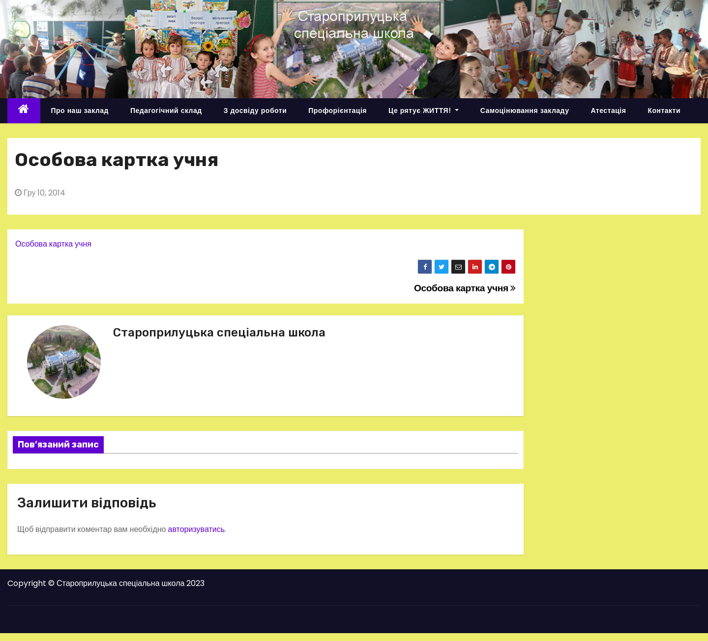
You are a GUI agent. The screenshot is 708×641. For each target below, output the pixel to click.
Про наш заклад (80, 110)
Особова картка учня (53, 244)
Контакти (664, 110)
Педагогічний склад (166, 110)
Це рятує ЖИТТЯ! (423, 110)
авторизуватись (196, 529)
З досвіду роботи (255, 110)
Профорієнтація (337, 110)
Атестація (608, 110)
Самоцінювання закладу (524, 110)
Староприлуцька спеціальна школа (219, 332)
